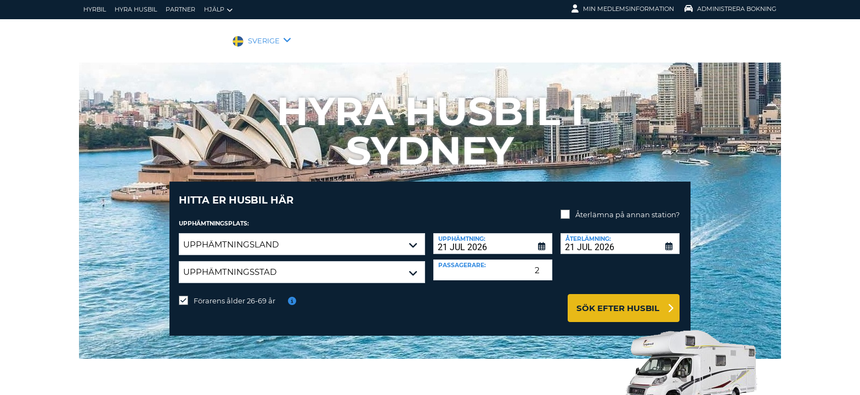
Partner (180, 9)
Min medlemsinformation (623, 9)
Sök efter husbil (617, 300)
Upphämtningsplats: (214, 215)
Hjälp (218, 9)
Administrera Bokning (730, 9)
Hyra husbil (136, 9)
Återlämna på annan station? (627, 206)
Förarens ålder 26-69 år (234, 292)
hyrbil (94, 9)
